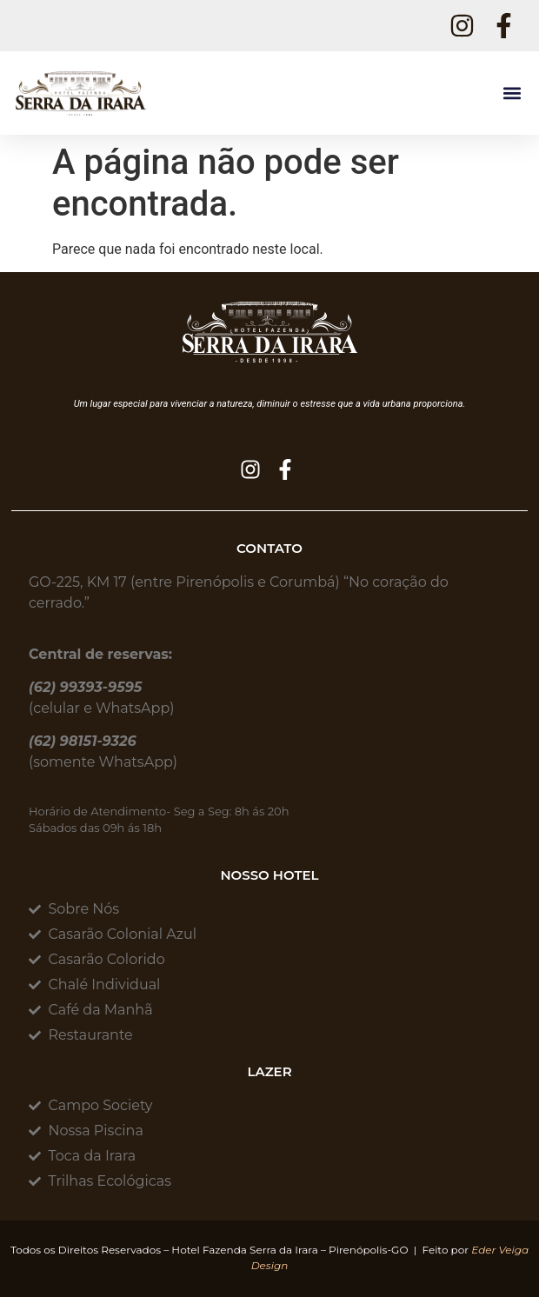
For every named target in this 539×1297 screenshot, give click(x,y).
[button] (511, 93)
